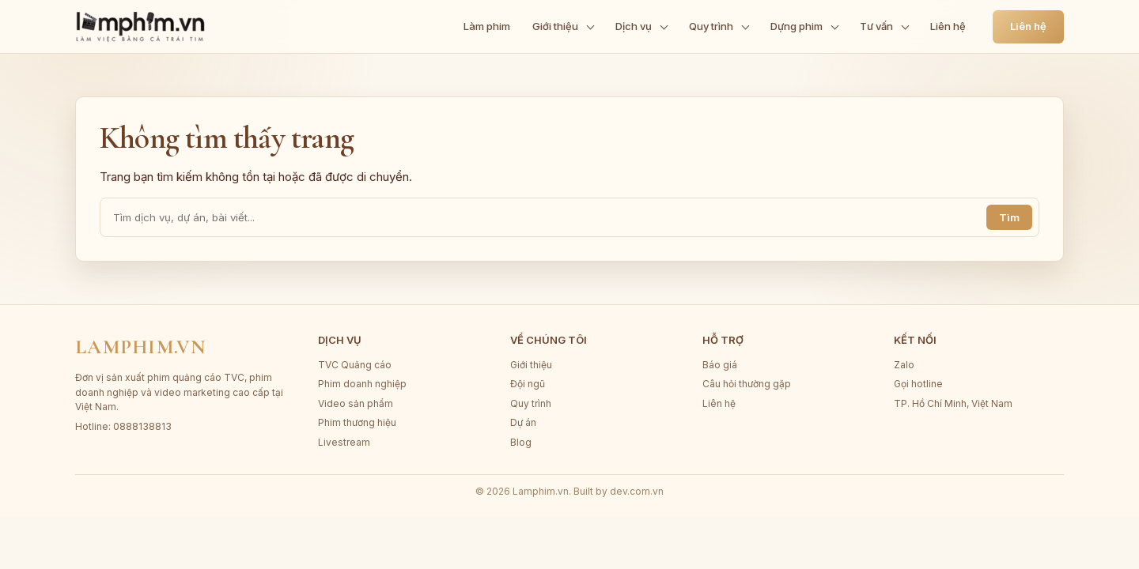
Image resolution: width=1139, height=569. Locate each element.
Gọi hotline (918, 384)
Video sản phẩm (355, 403)
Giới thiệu (531, 365)
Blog (521, 442)
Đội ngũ (527, 384)
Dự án (523, 422)
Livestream (344, 442)
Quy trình (530, 403)
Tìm (1009, 217)
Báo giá (719, 365)
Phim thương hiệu (357, 422)
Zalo (904, 365)
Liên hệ (1028, 26)
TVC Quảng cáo (355, 365)
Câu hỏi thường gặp (746, 384)
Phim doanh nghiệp (362, 384)
